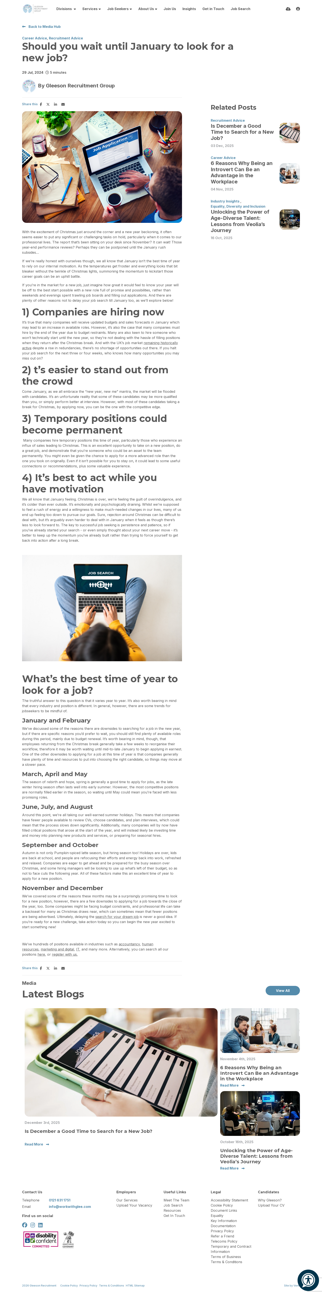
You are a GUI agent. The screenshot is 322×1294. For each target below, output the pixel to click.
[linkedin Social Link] (40, 1225)
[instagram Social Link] (32, 1225)
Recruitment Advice (66, 38)
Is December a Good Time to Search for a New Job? (242, 132)
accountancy (129, 944)
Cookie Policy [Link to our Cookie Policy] (69, 1285)
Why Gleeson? (270, 1200)
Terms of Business (226, 1257)
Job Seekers (118, 9)
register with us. (65, 954)
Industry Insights (225, 201)
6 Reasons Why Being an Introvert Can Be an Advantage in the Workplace (242, 172)
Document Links (224, 1210)
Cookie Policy (222, 1205)
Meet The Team (176, 1200)
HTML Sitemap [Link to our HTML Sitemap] (135, 1285)
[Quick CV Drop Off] (288, 9)
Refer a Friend (222, 1236)
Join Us (170, 9)
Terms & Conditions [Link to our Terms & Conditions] (111, 1285)
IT (77, 949)
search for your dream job (117, 917)
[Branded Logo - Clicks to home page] (35, 9)
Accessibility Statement (229, 1200)
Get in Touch (213, 9)
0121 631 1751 (59, 1200)
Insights (189, 9)
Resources (172, 1210)
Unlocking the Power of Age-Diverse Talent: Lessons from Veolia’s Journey (240, 221)
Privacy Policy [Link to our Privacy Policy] (88, 1285)
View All (283, 990)
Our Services (127, 1200)
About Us (146, 9)
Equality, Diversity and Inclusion (238, 206)
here (41, 954)
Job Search (240, 9)
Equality (217, 1215)
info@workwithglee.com (70, 1206)
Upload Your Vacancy (134, 1205)
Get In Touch (174, 1215)
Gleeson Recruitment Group (80, 85)
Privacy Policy (222, 1231)
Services (90, 9)
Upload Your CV (271, 1205)
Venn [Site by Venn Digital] (296, 1285)
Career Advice (34, 38)
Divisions (64, 9)
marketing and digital (57, 949)
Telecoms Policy (224, 1241)
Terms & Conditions (226, 1262)
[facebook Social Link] (24, 1225)
